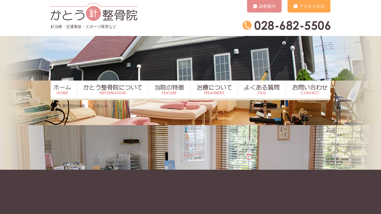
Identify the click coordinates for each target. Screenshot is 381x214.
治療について (212, 90)
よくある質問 (260, 90)
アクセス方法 (311, 6)
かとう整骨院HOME (68, 106)
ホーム (63, 90)
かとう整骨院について (111, 90)
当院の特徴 (168, 90)
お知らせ (100, 106)
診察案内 (267, 6)
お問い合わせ (307, 90)
